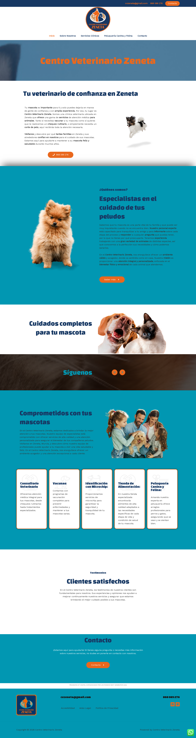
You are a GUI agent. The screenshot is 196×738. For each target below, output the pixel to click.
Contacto (141, 36)
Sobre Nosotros (68, 36)
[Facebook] (173, 704)
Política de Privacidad (106, 708)
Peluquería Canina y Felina (117, 36)
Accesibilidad (67, 708)
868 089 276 (156, 3)
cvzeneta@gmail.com (136, 3)
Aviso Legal (85, 708)
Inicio (53, 36)
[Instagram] (178, 704)
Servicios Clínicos (90, 36)
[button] (172, 3)
